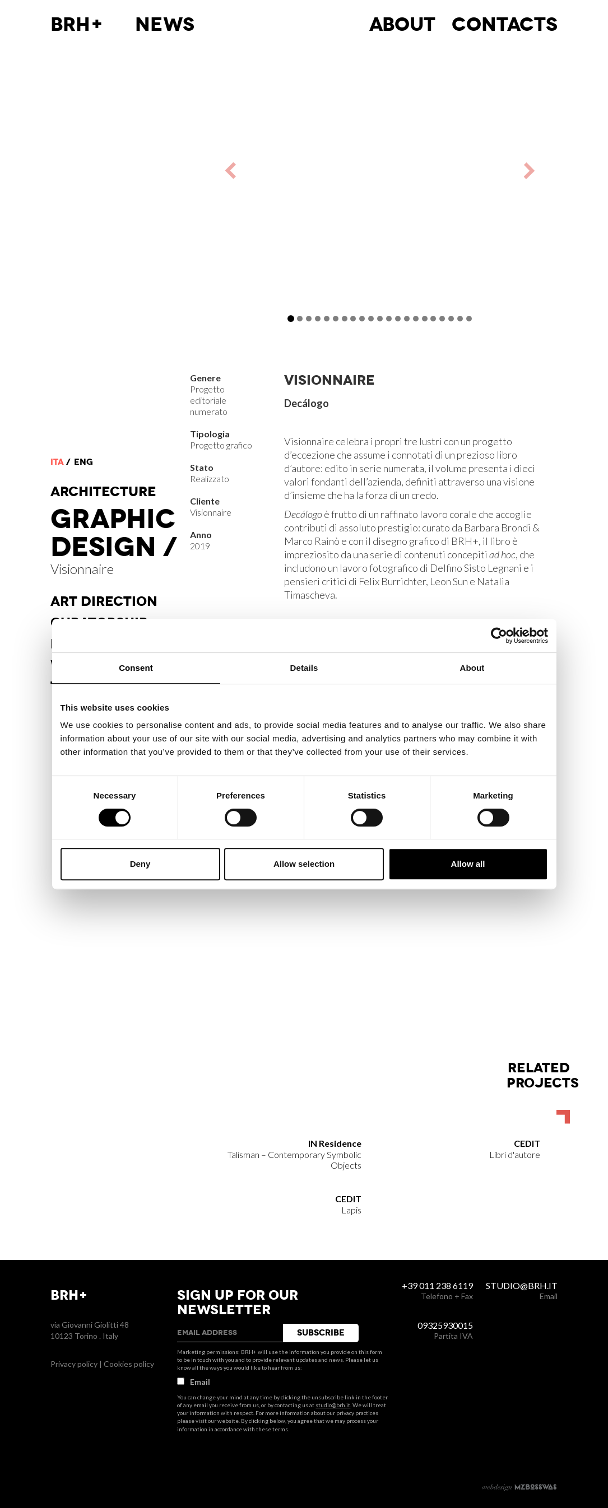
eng (83, 462)
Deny (140, 864)
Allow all (468, 864)
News (164, 24)
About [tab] (472, 668)
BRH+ (77, 24)
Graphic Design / (113, 533)
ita (57, 462)
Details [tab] (304, 668)
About (402, 24)
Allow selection (304, 864)
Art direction (103, 601)
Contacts (505, 24)
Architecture (103, 491)
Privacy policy (74, 1364)
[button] (266, 171)
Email (193, 1381)
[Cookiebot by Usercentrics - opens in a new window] (499, 635)
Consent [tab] (136, 668)
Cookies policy (129, 1364)
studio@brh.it (332, 1405)
